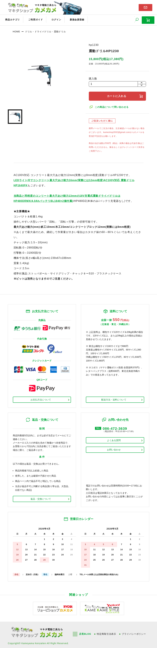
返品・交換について (41, 497)
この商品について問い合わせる (112, 105)
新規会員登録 (69, 19)
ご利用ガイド (32, 19)
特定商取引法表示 (107, 632)
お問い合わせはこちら (145, 7)
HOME (16, 30)
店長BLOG (85, 632)
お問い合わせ (114, 448)
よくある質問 (114, 439)
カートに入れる (117, 94)
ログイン (51, 19)
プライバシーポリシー (134, 632)
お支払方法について (41, 398)
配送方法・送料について (113, 398)
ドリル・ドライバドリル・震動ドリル (45, 30)
